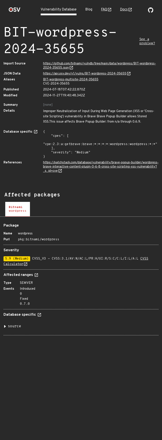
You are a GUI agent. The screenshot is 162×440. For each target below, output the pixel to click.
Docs (124, 9)
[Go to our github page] (150, 12)
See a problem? (147, 41)
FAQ (104, 9)
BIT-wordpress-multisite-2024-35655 (70, 80)
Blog (88, 9)
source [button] (14, 326)
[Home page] (15, 11)
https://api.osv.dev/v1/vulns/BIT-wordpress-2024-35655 (84, 74)
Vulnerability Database (59, 9)
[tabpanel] (81, 278)
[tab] (17, 209)
